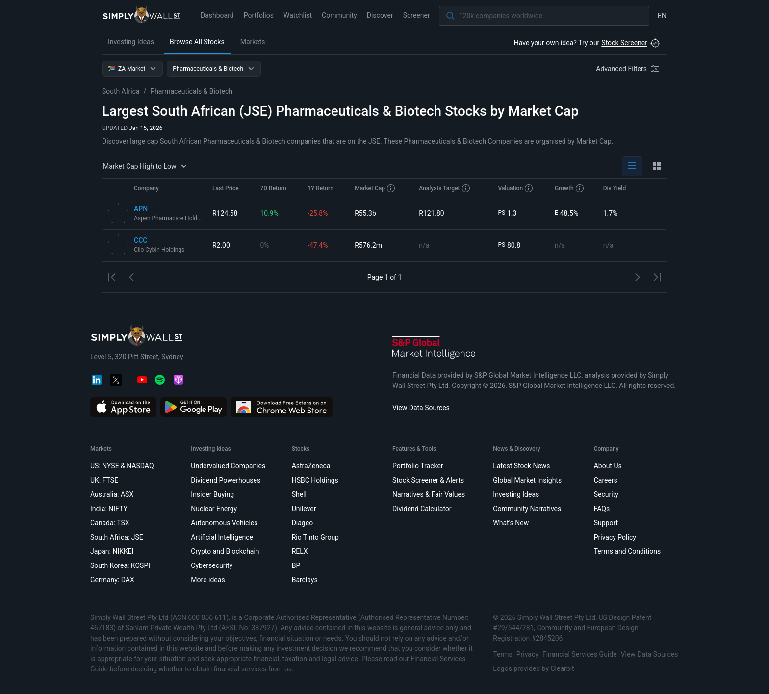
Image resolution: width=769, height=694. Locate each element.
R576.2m (368, 245)
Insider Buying (212, 494)
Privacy (527, 654)
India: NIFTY (109, 509)
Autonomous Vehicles (224, 523)
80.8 (509, 245)
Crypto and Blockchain (225, 551)
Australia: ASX (111, 494)
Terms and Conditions (627, 551)
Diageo (302, 523)
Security (606, 494)
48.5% (566, 213)
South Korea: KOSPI (120, 565)
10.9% (269, 213)
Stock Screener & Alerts (428, 480)
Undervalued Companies (228, 466)
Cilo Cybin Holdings (159, 250)
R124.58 (225, 213)
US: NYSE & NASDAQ (122, 466)
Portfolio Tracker (417, 466)
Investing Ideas (131, 42)
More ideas (208, 580)
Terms (502, 654)
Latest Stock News (521, 466)
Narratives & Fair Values (428, 494)
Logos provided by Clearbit (533, 668)
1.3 (507, 213)
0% (264, 245)
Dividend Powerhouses (225, 480)
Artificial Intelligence (222, 537)
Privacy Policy (615, 537)
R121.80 (431, 213)
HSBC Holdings (315, 480)
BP (296, 565)
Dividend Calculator (422, 509)
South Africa (121, 91)
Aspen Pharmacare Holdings (169, 218)
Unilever (304, 509)
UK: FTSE (104, 480)
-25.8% (318, 213)
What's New (511, 523)
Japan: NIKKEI (112, 551)
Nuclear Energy (214, 509)
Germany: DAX (112, 580)
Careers (605, 480)
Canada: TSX (109, 523)
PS (501, 213)
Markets (252, 42)
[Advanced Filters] (628, 69)
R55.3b (365, 213)
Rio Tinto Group (315, 537)
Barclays (305, 580)
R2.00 (221, 245)
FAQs (602, 509)
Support (606, 523)
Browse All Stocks (197, 42)
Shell (299, 494)
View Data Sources (421, 407)
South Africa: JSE (116, 537)
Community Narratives (527, 509)
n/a (424, 245)
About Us (608, 466)
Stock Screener (624, 43)
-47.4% (318, 245)
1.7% (610, 213)
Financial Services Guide (579, 654)
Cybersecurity (211, 565)
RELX (300, 551)
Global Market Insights (527, 480)
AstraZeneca (311, 466)
